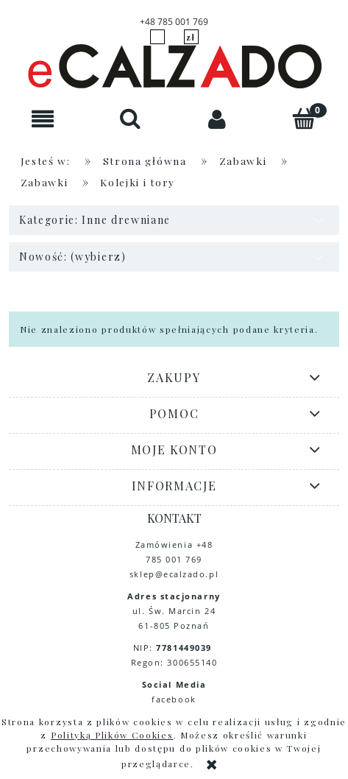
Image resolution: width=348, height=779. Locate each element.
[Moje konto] (217, 119)
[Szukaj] (130, 118)
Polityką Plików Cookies (112, 735)
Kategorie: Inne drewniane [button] (95, 220)
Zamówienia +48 (174, 544)
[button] (43, 119)
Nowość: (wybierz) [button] (73, 257)
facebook (174, 699)
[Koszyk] (304, 118)
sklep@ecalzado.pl (174, 573)
